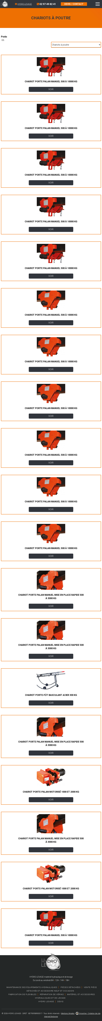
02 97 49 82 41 (46, 4)
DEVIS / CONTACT (73, 4)
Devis (60, 1001)
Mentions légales (67, 1013)
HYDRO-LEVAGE (25, 4)
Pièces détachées (70, 987)
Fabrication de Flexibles (22, 994)
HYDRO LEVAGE (46, 1001)
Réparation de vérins (52, 994)
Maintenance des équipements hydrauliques (32, 987)
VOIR (50, 89)
